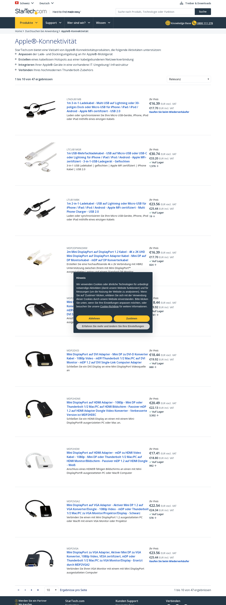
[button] (208, 79)
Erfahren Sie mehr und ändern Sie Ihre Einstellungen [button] (113, 326)
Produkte (27, 23)
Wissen (101, 23)
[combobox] (189, 79)
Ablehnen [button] (94, 318)
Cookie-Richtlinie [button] (109, 306)
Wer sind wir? (76, 23)
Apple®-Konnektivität (74, 31)
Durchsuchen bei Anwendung (41, 31)
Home (18, 31)
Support (52, 23)
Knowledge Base (178, 23)
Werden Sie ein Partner (33, 600)
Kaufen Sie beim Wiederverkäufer (169, 112)
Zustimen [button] (131, 318)
